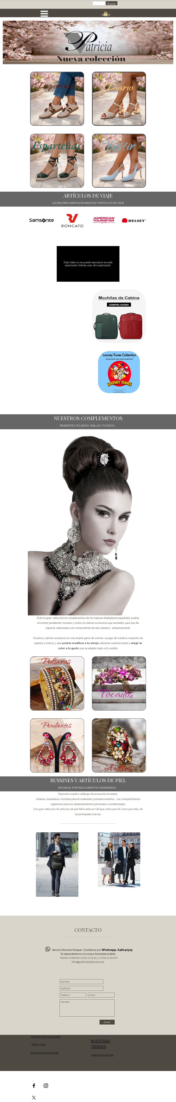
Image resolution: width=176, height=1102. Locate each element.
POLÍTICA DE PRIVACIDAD (44, 1052)
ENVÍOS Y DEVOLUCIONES (45, 1036)
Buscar (112, 3)
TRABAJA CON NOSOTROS (102, 1055)
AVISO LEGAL (38, 1044)
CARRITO (106, 15)
